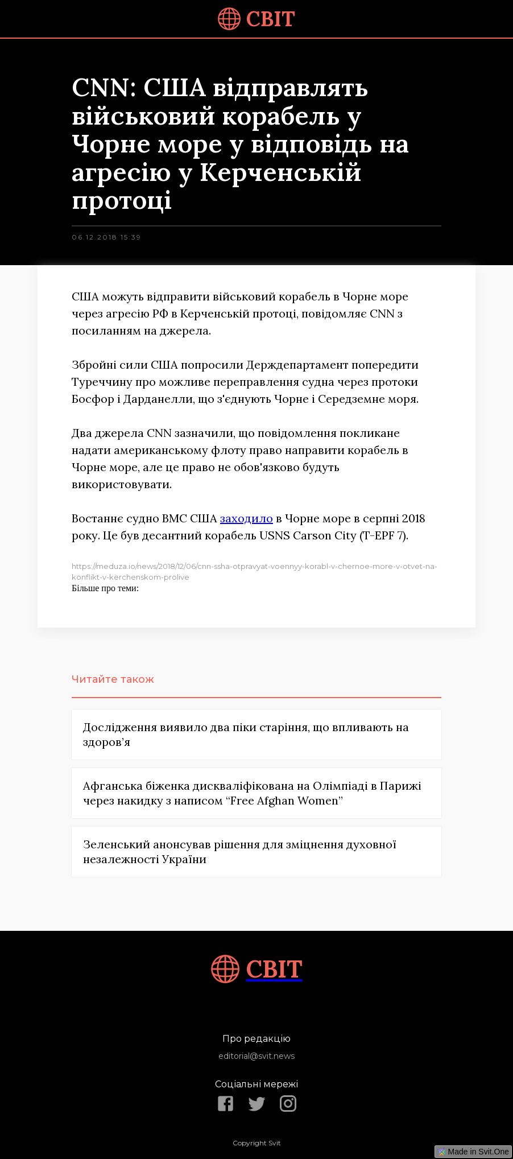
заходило (246, 518)
